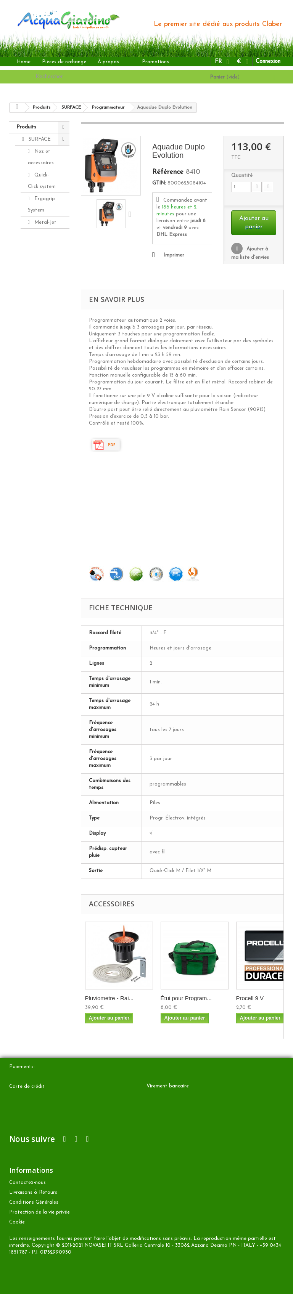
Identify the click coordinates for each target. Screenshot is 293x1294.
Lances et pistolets (42, 240)
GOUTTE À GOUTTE (38, 393)
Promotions (155, 61)
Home (24, 61)
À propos (108, 61)
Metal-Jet (44, 222)
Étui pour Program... (186, 998)
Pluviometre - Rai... (109, 998)
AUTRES (37, 423)
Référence (168, 172)
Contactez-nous (27, 1182)
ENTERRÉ (40, 411)
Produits (26, 127)
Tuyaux (41, 270)
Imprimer (174, 255)
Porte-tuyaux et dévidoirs (39, 294)
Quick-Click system (42, 181)
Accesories (40, 459)
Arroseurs (44, 258)
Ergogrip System (41, 204)
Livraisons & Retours (33, 1192)
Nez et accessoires (41, 157)
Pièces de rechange (64, 61)
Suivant (131, 214)
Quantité (242, 175)
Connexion (268, 61)
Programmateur (46, 329)
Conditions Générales (33, 1202)
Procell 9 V (250, 998)
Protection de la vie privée (39, 1212)
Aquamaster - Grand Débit (42, 364)
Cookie (17, 1222)
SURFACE (39, 139)
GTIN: (159, 183)
